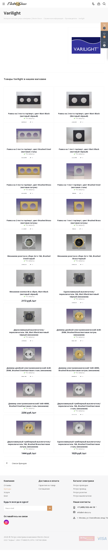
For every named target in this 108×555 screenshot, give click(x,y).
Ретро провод (79, 489)
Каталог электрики (83, 480)
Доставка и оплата (49, 480)
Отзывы (7, 485)
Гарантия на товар (47, 485)
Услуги (7, 492)
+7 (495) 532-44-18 (86, 507)
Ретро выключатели (82, 496)
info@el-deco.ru (84, 512)
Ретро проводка (80, 485)
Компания (9, 480)
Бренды (7, 489)
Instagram (6, 522)
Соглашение (44, 489)
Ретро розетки (80, 492)
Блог (6, 496)
